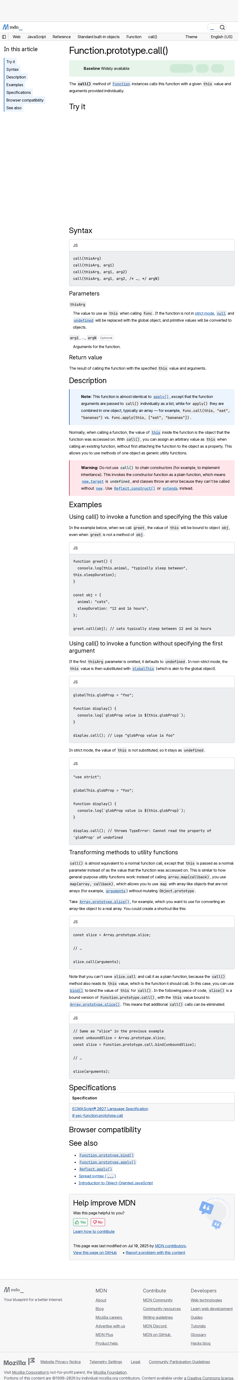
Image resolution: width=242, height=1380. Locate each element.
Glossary (198, 1334)
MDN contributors (170, 1245)
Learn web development (212, 1308)
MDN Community (158, 1300)
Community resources (162, 1308)
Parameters (84, 293)
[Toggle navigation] (232, 27)
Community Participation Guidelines (179, 1361)
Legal (135, 1361)
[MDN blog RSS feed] (41, 1328)
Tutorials (198, 1326)
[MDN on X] (24, 1328)
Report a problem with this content (155, 1252)
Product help (107, 1343)
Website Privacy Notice (60, 1361)
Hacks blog (201, 1343)
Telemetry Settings (105, 1361)
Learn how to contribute (94, 1231)
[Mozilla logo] (19, 1361)
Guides (197, 1317)
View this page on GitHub (95, 1252)
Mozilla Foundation (110, 1372)
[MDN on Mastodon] (32, 1328)
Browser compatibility (25, 100)
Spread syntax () (97, 1176)
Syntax (12, 69)
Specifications (18, 92)
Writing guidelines (158, 1317)
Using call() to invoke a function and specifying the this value (148, 516)
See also (14, 107)
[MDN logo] (14, 1290)
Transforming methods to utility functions (123, 852)
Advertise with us (110, 1326)
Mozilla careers (109, 1317)
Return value (85, 357)
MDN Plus (104, 1334)
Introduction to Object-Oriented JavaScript (116, 1183)
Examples (14, 84)
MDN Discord (155, 1326)
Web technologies (206, 1300)
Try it (10, 61)
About (100, 1300)
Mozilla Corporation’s (30, 1372)
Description (16, 77)
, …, (91, 337)
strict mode (204, 313)
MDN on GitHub (157, 1334)
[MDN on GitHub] (7, 1328)
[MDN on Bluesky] (15, 1328)
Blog (99, 1308)
